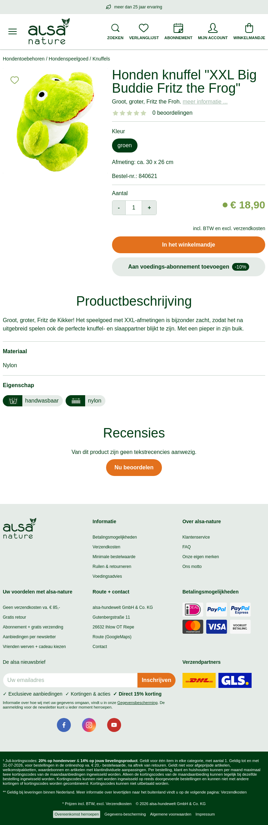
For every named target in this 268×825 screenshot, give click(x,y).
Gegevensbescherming (137, 702)
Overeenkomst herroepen (76, 814)
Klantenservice (196, 537)
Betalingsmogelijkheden (114, 537)
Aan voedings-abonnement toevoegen (188, 267)
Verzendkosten (106, 547)
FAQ (187, 547)
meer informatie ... (205, 102)
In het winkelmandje (188, 245)
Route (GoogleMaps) (111, 636)
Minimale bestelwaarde (113, 556)
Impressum (205, 814)
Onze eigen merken (201, 556)
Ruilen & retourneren (111, 566)
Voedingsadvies (107, 576)
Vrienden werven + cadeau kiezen (34, 646)
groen (125, 145)
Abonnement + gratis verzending (33, 627)
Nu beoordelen (134, 467)
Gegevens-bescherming (125, 814)
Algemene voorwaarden (170, 814)
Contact (99, 646)
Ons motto (192, 566)
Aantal (120, 193)
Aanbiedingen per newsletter (29, 636)
